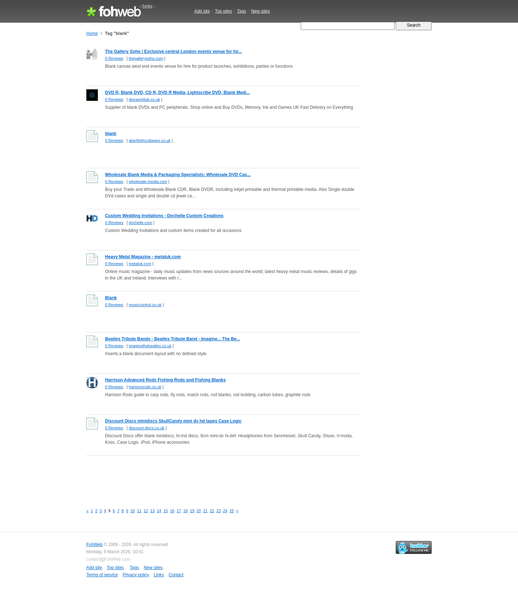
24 (225, 511)
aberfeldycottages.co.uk (150, 140)
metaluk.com (140, 263)
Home (92, 33)
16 (172, 511)
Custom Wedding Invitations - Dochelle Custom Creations (164, 215)
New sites (260, 11)
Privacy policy (136, 574)
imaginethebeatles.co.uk (150, 346)
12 (146, 511)
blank (110, 133)
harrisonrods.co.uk (145, 387)
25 (232, 511)
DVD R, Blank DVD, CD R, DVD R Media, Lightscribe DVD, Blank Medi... (177, 92)
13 (152, 511)
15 (165, 511)
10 (133, 511)
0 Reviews (114, 58)
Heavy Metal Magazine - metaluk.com (143, 256)
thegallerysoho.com (146, 58)
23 (218, 511)
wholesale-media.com (148, 181)
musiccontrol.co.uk (145, 305)
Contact (176, 574)
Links (159, 574)
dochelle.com (140, 222)
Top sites (223, 11)
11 (139, 511)
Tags (241, 11)
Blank (111, 297)
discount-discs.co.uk (146, 428)
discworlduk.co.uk (144, 99)
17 (179, 511)
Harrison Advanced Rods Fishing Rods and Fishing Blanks (165, 379)
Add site (202, 11)
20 (198, 511)
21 (205, 511)
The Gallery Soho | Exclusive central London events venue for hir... (173, 51)
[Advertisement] (217, 476)
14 (159, 511)
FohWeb (94, 544)
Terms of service (102, 574)
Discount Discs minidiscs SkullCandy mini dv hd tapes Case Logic (173, 421)
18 (185, 511)
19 (192, 511)
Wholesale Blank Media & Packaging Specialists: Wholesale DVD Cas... (178, 174)
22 (212, 511)
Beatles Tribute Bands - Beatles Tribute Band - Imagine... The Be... (172, 338)
